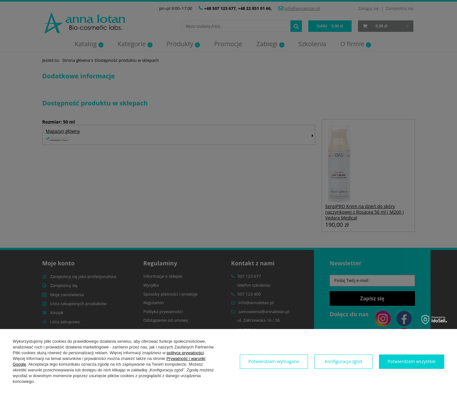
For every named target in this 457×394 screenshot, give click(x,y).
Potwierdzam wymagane (273, 361)
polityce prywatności (185, 352)
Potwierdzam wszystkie (412, 361)
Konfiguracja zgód (343, 361)
